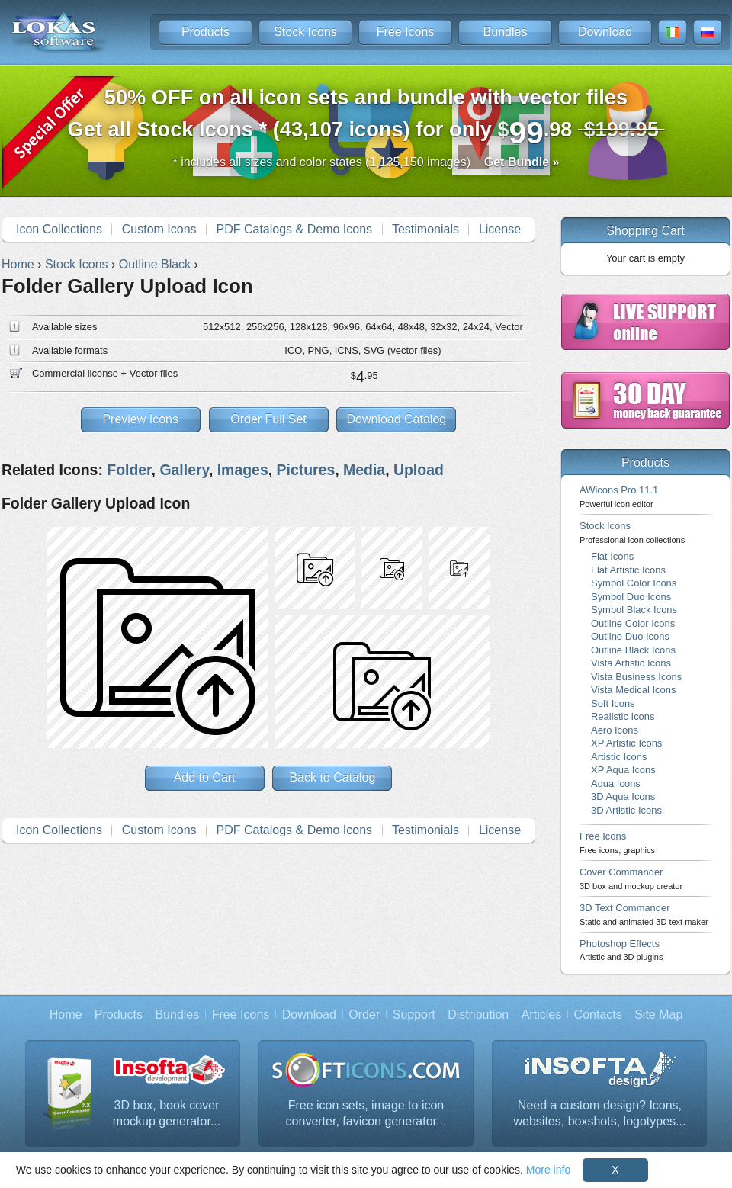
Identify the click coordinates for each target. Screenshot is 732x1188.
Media (364, 469)
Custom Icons (159, 229)
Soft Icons (613, 703)
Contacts (598, 1014)
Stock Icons (305, 31)
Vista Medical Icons (633, 689)
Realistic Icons (623, 716)
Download (605, 31)
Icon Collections (59, 229)
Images (242, 469)
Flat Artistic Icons (628, 570)
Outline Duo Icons (630, 636)
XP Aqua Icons (623, 769)
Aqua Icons (615, 783)
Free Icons (406, 31)
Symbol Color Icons (633, 583)
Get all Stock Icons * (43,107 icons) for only (366, 117)
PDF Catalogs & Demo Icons (295, 229)
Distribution (478, 1014)
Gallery (183, 469)
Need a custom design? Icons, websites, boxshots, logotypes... (600, 1114)
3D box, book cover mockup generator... (166, 1114)
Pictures (306, 469)
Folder (129, 469)
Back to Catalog (332, 777)
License (500, 229)
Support (414, 1014)
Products (205, 31)
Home (66, 1014)
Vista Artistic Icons (631, 663)
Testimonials (425, 229)
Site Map (658, 1014)
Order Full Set (268, 419)
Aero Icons (614, 730)
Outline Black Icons (633, 650)
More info (548, 1170)
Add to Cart (205, 777)
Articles (541, 1014)
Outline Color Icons (633, 623)
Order (364, 1014)
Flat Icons (612, 556)
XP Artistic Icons (626, 743)
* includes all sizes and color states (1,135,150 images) (366, 162)
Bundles (505, 31)
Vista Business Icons (636, 676)
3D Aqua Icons (623, 796)
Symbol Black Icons (634, 609)
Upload (418, 469)
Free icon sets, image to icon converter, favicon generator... (366, 1114)
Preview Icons (140, 419)
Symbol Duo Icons (631, 596)
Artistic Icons (619, 757)
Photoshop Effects (621, 950)
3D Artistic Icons (626, 810)
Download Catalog (396, 419)
